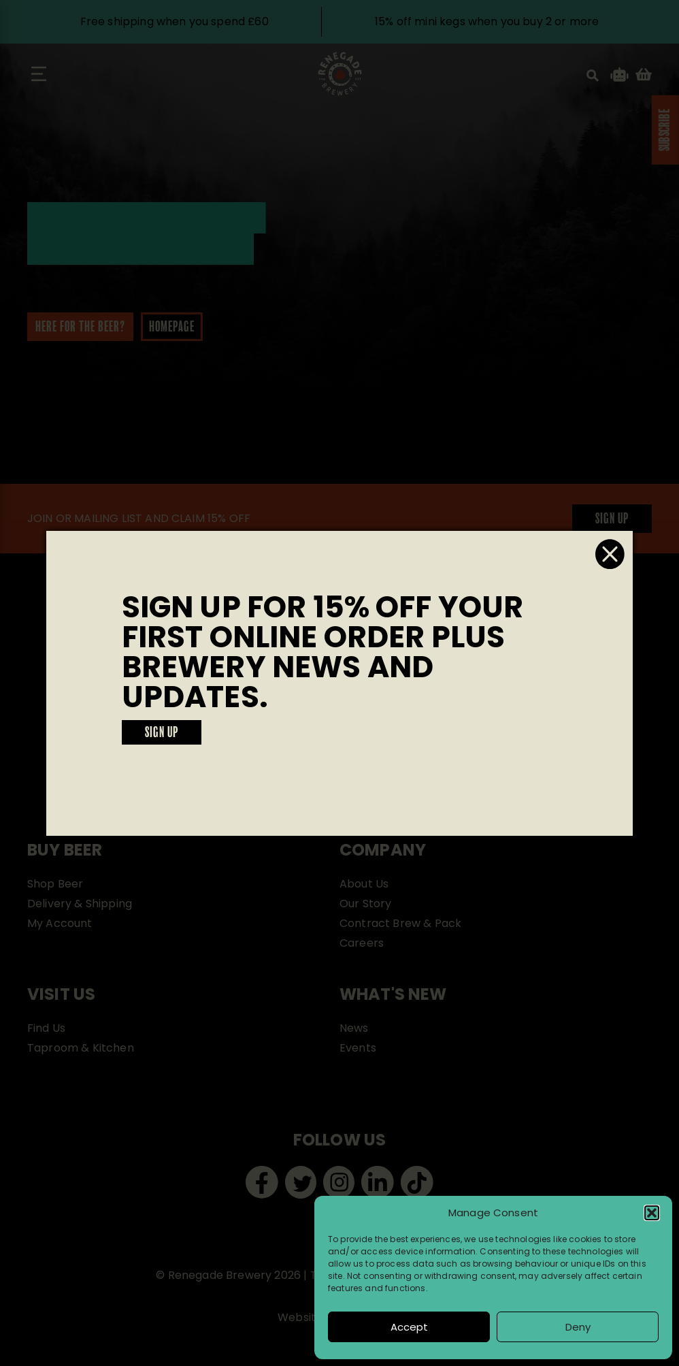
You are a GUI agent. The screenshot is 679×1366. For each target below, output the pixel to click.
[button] (652, 1213)
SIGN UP (161, 733)
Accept (409, 1327)
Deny (578, 1327)
